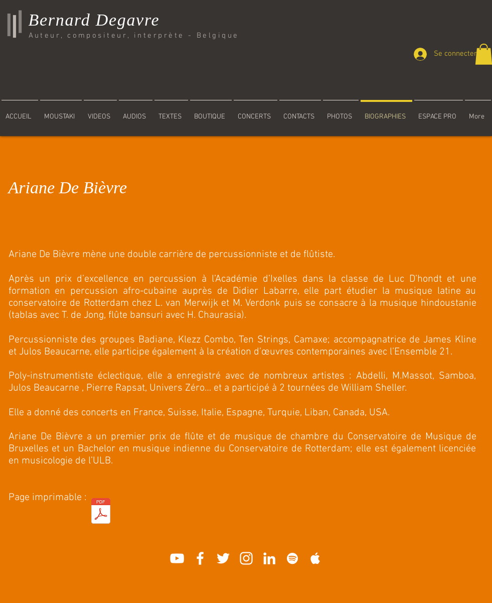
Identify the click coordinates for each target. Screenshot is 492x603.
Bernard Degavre (94, 20)
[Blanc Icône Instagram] (246, 558)
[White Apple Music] (315, 558)
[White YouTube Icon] (177, 558)
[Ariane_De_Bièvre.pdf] (101, 512)
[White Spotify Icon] (292, 558)
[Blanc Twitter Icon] (223, 558)
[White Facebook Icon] (200, 558)
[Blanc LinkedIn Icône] (269, 558)
